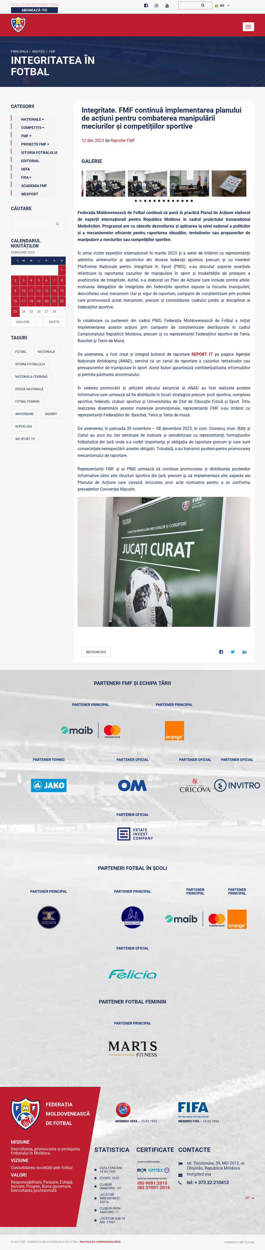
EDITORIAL (25, 160)
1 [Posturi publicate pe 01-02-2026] (62, 270)
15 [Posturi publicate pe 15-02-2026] (62, 291)
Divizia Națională (29, 389)
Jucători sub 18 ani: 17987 (112, 1220)
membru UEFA (126, 1121)
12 (187, 201)
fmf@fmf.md (199, 1174)
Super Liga (23, 426)
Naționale (27, 118)
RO (219, 6)
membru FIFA (188, 1121)
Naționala (46, 352)
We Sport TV (25, 439)
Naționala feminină (31, 377)
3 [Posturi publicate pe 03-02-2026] (24, 280)
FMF (51, 51)
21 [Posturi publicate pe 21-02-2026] (54, 301)
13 (192, 201)
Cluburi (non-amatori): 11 (110, 1210)
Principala (19, 51)
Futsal (20, 352)
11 (182, 201)
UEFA (20, 168)
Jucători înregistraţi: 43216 (110, 1198)
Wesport (24, 193)
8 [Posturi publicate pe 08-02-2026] (62, 280)
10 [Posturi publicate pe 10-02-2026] (23, 291)
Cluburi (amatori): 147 (111, 1186)
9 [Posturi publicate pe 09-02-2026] (15, 291)
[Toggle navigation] (248, 26)
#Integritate (96, 652)
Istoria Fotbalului (34, 151)
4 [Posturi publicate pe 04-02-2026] (31, 280)
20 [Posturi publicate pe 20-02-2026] (46, 301)
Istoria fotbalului (30, 364)
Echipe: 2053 (110, 1178)
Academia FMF (29, 185)
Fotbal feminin (27, 401)
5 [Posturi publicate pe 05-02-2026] (39, 280)
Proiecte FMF (30, 143)
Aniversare (24, 414)
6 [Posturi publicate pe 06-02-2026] (46, 280)
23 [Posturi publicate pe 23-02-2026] (15, 311)
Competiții (27, 126)
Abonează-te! (34, 10)
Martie (54, 322)
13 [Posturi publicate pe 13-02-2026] (46, 291)
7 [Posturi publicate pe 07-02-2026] (54, 280)
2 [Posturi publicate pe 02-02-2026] (15, 280)
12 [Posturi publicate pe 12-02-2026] (39, 291)
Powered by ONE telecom (239, 1242)
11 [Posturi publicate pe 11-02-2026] (31, 291)
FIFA (21, 176)
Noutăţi (38, 51)
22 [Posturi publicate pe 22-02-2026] (62, 301)
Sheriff (51, 414)
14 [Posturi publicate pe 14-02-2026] (54, 291)
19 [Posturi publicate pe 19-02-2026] (39, 301)
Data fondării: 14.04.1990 (111, 1169)
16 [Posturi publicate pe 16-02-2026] (15, 301)
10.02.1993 (149, 1121)
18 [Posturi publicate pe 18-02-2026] (31, 301)
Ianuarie (23, 322)
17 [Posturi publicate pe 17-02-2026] (23, 301)
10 (178, 201)
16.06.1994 (211, 1121)
